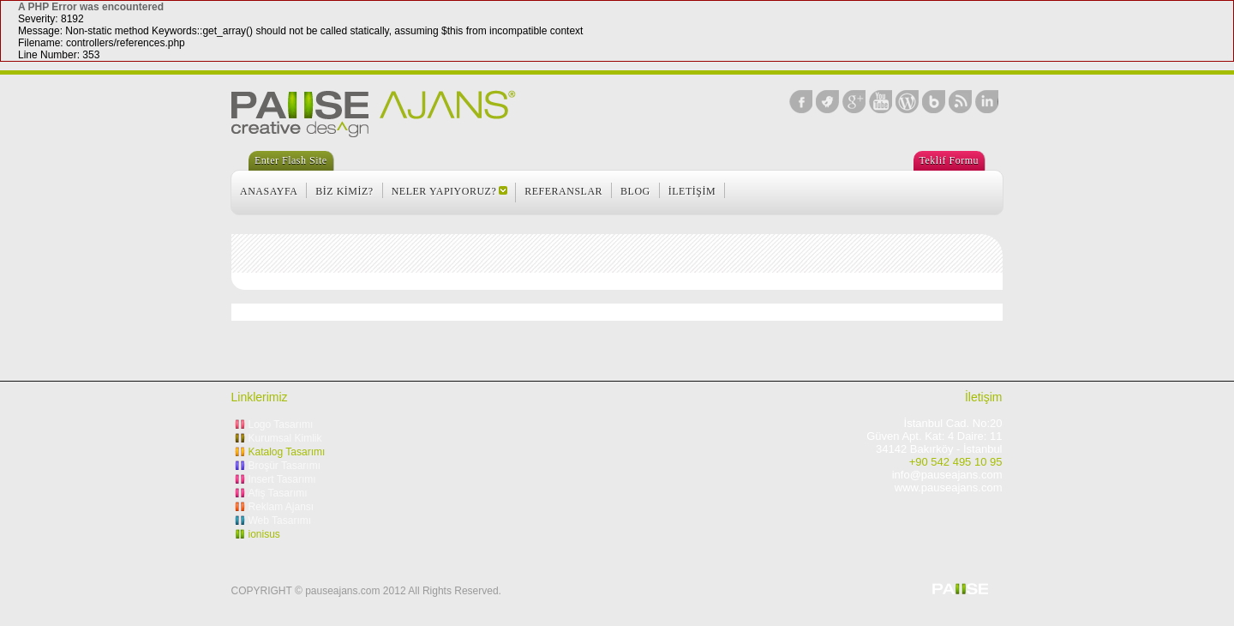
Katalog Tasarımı (287, 452)
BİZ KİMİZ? (344, 191)
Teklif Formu (949, 160)
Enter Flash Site (291, 160)
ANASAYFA (268, 191)
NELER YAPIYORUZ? (444, 191)
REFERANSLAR (563, 191)
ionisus (264, 534)
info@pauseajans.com (947, 474)
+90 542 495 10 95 (956, 461)
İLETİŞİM (692, 191)
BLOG (635, 191)
